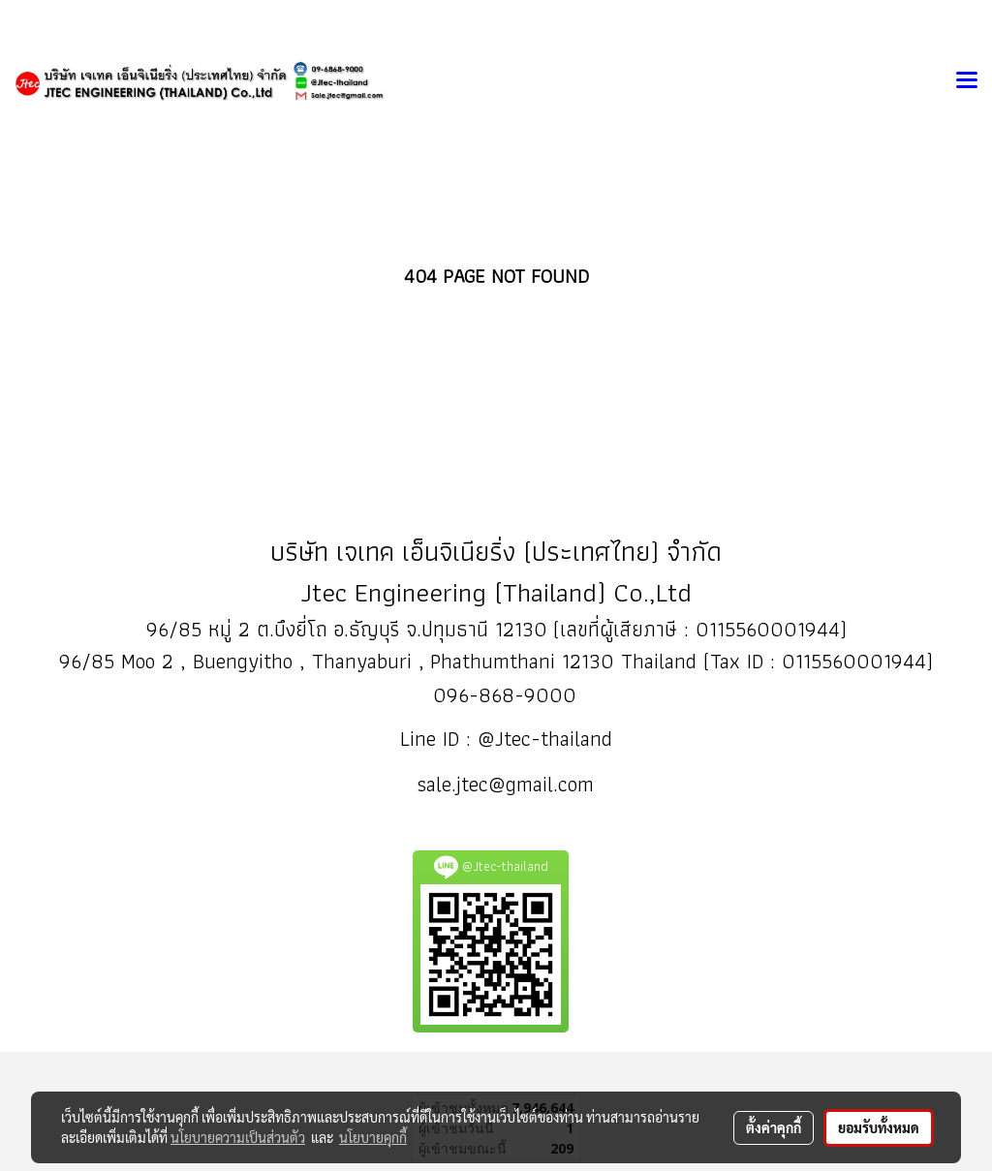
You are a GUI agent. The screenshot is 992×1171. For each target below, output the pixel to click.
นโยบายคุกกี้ (373, 1137)
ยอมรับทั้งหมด (878, 1127)
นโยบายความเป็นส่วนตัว (237, 1137)
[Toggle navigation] (967, 81)
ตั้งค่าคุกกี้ (773, 1127)
